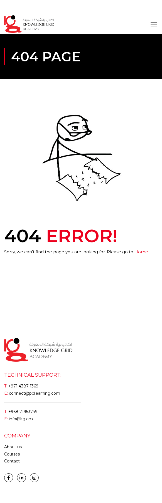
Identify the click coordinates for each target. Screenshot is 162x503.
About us (13, 446)
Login (9, 7)
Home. (141, 251)
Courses (12, 454)
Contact (12, 461)
